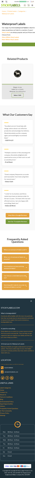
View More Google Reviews (17, 215)
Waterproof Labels (8, 13)
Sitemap (2, 415)
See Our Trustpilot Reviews (17, 221)
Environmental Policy (7, 401)
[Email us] (2, 1)
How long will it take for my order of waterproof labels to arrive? (15, 286)
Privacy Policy (4, 413)
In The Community (6, 411)
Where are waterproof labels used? (15, 250)
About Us (3, 394)
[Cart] (28, 5)
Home (4, 11)
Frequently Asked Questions (9, 408)
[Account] (24, 5)
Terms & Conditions (6, 397)
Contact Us (3, 392)
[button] (15, 97)
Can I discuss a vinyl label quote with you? (15, 277)
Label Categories (5, 388)
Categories (21, 11)
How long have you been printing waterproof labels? (14, 267)
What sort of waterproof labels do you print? (14, 258)
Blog (1, 399)
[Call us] (6, 1)
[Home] (11, 5)
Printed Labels (12, 11)
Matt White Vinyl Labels (10, 39)
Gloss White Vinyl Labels (10, 37)
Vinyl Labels (6, 32)
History (2, 406)
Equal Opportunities (6, 404)
